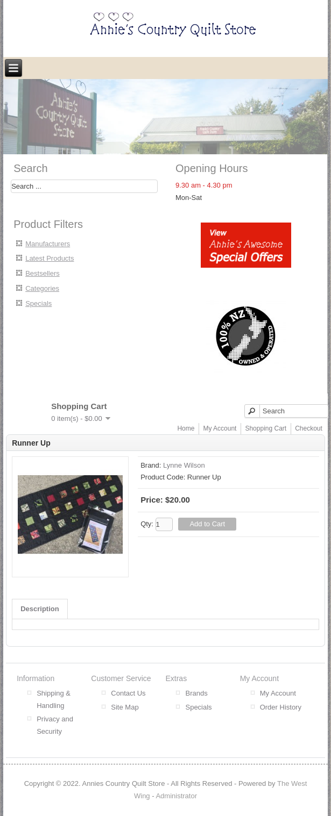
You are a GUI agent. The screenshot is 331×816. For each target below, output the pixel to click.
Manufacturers (47, 244)
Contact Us (128, 693)
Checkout (308, 428)
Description (39, 609)
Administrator (176, 796)
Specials (38, 303)
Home (185, 428)
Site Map (124, 707)
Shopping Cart (265, 428)
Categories (42, 288)
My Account (219, 428)
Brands (196, 693)
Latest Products (49, 258)
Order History (280, 707)
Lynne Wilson (184, 465)
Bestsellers (42, 273)
